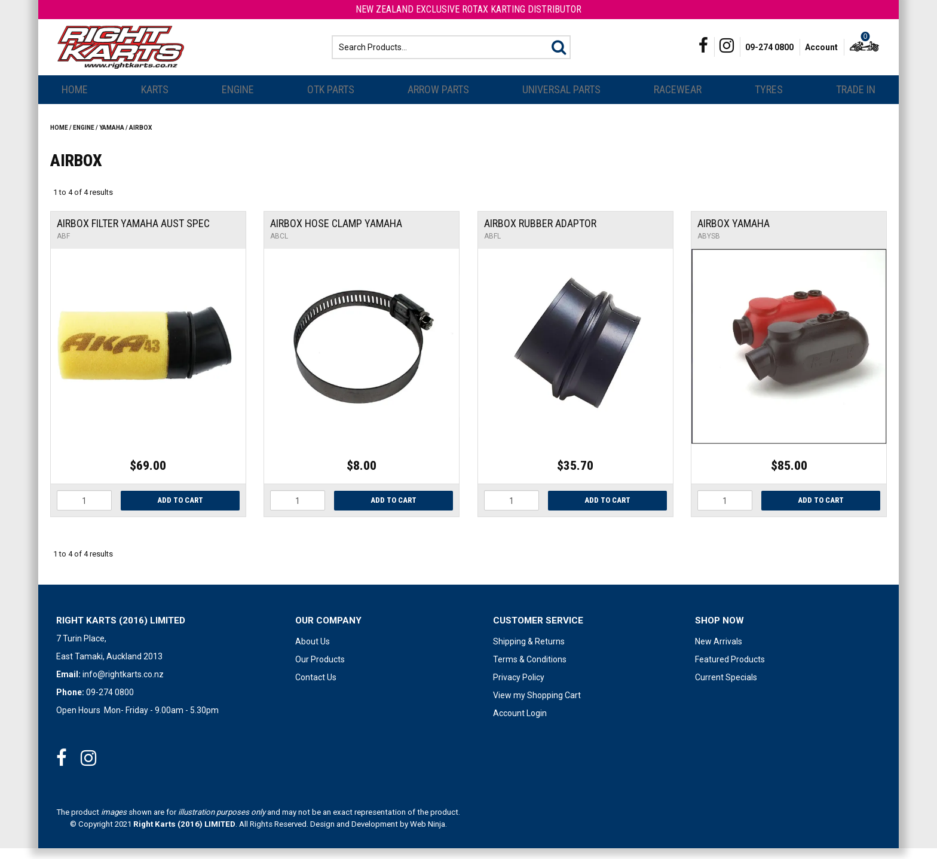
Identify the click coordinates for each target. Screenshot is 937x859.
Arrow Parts (438, 100)
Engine (238, 100)
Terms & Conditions (530, 670)
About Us (312, 652)
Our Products (320, 670)
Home (75, 100)
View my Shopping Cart (537, 706)
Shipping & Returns (529, 652)
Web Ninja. (428, 834)
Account (821, 52)
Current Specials (726, 688)
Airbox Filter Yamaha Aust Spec (133, 234)
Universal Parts (561, 100)
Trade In (855, 100)
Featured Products (730, 670)
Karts (155, 100)
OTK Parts (330, 100)
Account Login (520, 724)
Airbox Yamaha (733, 234)
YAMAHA (111, 138)
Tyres (769, 100)
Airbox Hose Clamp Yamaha (336, 234)
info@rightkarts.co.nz (123, 685)
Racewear (678, 100)
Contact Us (315, 688)
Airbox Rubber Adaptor (540, 234)
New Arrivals (718, 652)
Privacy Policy (518, 688)
